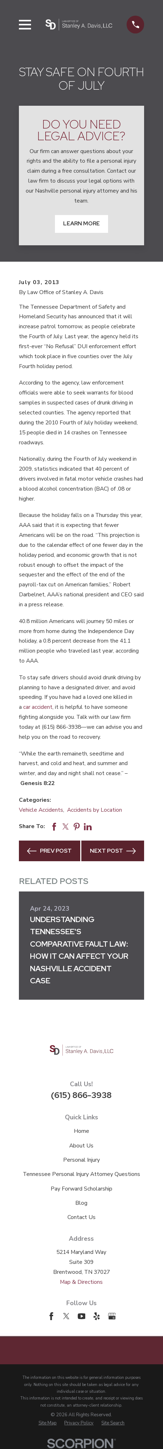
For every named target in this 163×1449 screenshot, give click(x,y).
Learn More (81, 223)
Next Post (113, 851)
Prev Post (49, 851)
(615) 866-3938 (81, 1094)
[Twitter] (66, 1316)
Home (81, 1131)
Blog (81, 1203)
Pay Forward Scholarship (81, 1189)
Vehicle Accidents (41, 810)
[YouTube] (82, 1316)
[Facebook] (51, 1316)
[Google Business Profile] (112, 1316)
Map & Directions (81, 1282)
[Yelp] (97, 1316)
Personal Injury (81, 1160)
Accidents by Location (94, 810)
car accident (37, 707)
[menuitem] (48, 1423)
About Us (81, 1146)
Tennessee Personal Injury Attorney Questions (81, 1174)
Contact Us (81, 1217)
